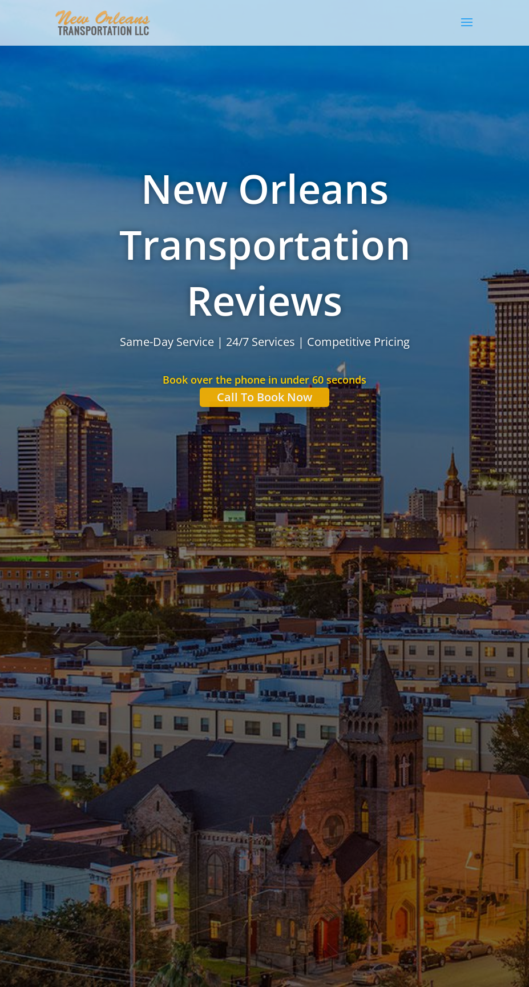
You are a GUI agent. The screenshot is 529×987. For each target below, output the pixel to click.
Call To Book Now (264, 397)
